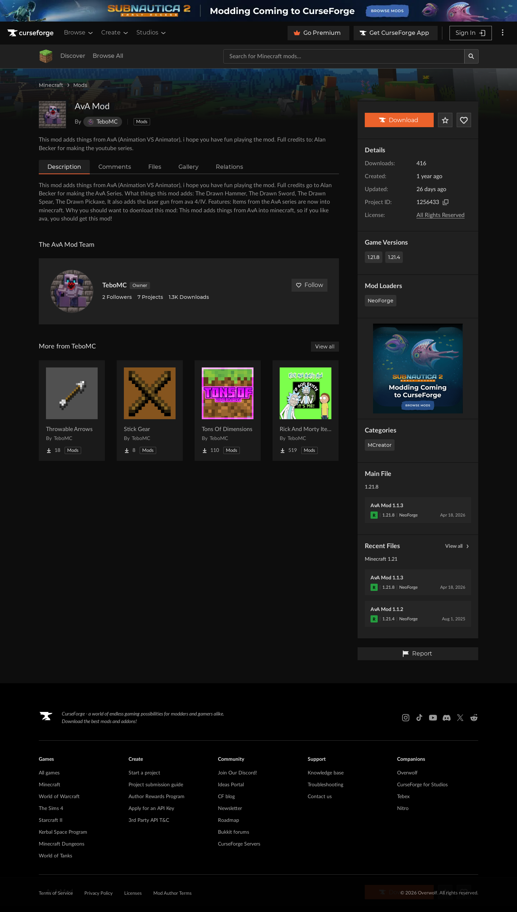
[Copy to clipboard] (445, 202)
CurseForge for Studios (422, 784)
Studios (151, 32)
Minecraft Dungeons (61, 844)
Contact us (320, 796)
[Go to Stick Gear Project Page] (150, 410)
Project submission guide (156, 784)
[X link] (460, 717)
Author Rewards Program (157, 796)
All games (49, 773)
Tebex (403, 796)
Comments (114, 166)
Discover (72, 55)
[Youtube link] (433, 717)
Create (115, 32)
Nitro (403, 808)
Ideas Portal (231, 784)
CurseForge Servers (239, 844)
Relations (229, 166)
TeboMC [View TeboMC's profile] (114, 285)
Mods (80, 85)
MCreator (380, 445)
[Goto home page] (31, 33)
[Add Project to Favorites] (445, 120)
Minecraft (51, 85)
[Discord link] (446, 717)
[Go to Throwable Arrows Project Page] (72, 410)
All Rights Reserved (440, 215)
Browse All (108, 55)
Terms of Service (56, 893)
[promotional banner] (258, 11)
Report (417, 653)
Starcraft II (50, 820)
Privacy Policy (98, 893)
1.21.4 (394, 257)
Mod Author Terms (172, 893)
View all (458, 546)
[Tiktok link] (419, 717)
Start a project (144, 773)
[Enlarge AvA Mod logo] (52, 114)
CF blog (226, 796)
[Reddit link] (474, 717)
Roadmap (228, 820)
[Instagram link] (405, 717)
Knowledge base (326, 773)
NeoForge (380, 300)
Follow (309, 285)
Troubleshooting (325, 784)
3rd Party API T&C (149, 820)
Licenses (133, 893)
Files (154, 166)
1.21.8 (373, 257)
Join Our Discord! (237, 773)
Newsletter (230, 808)
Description (64, 166)
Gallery (188, 166)
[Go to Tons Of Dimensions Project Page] (228, 410)
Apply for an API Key (151, 808)
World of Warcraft (59, 796)
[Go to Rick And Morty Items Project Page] (306, 410)
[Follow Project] (464, 120)
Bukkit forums (233, 832)
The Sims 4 (51, 808)
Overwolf (407, 773)
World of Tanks (55, 855)
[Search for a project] (343, 56)
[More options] (502, 33)
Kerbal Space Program (63, 832)
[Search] (471, 56)
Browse (79, 32)
